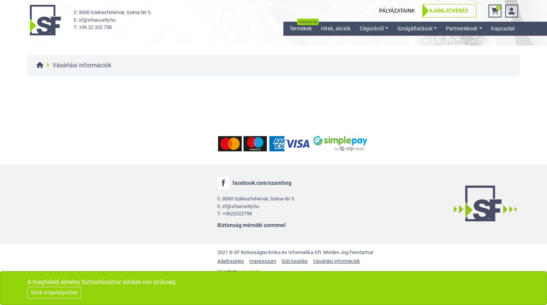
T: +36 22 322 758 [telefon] (93, 27)
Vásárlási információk (336, 261)
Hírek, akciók (336, 28)
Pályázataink (397, 11)
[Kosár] (495, 11)
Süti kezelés (294, 261)
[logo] (45, 20)
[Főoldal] (39, 65)
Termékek (300, 28)
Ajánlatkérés (448, 11)
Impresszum (262, 261)
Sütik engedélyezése (54, 292)
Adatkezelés (230, 261)
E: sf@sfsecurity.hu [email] (94, 20)
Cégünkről (372, 28)
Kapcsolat (503, 28)
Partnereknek (461, 28)
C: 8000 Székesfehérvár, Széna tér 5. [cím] (113, 12)
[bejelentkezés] (511, 11)
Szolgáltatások (415, 28)
